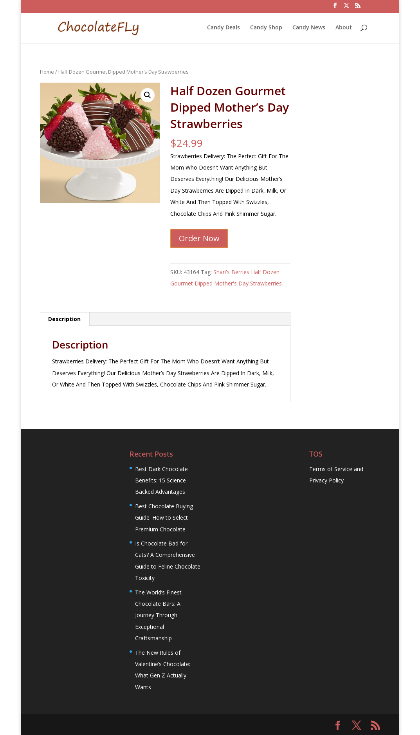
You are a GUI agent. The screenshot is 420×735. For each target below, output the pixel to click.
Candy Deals (223, 28)
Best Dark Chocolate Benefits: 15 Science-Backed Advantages (161, 480)
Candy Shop (266, 28)
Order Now (199, 238)
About (343, 28)
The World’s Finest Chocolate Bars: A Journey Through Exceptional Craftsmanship (158, 615)
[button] (148, 95)
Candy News (308, 28)
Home (47, 71)
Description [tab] (64, 319)
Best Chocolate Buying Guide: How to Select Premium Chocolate (164, 517)
